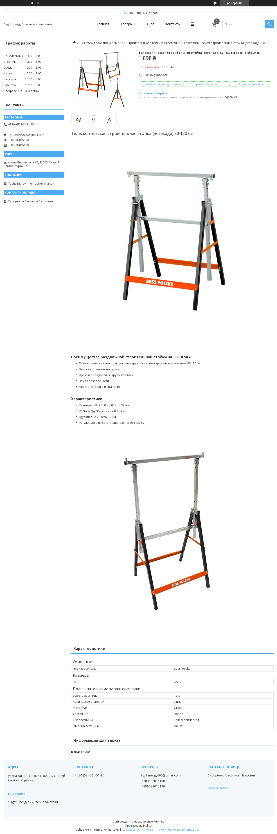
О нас (149, 24)
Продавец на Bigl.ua (138, 825)
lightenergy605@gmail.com (26, 134)
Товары (126, 24)
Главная (103, 24)
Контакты (172, 24)
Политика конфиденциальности (181, 830)
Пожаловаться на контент (139, 830)
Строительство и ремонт (103, 43)
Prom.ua (158, 821)
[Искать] (269, 24)
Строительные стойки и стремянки (153, 43)
